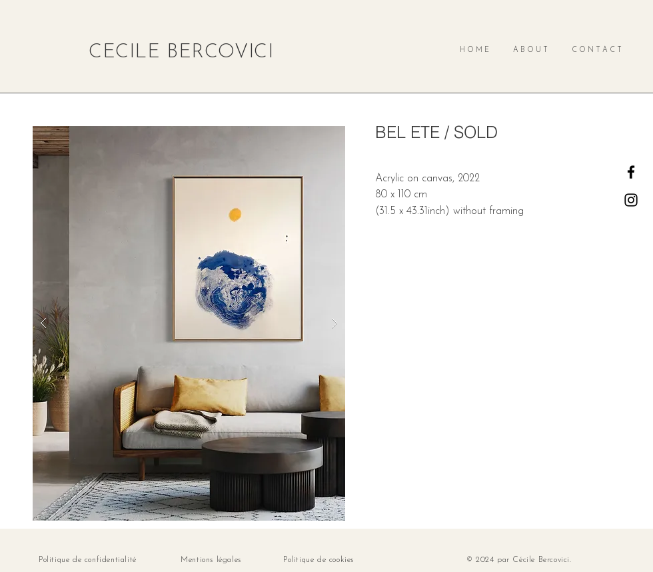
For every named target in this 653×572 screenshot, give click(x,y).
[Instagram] (631, 200)
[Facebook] (631, 172)
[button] (189, 323)
